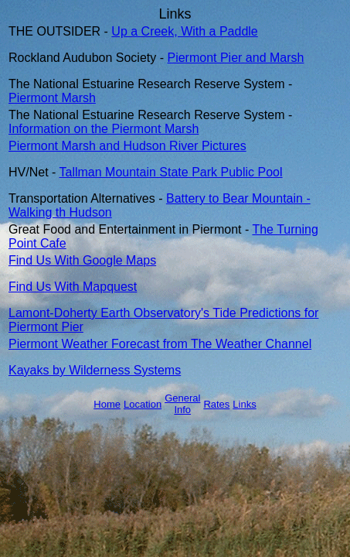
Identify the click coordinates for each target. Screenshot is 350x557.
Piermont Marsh (52, 97)
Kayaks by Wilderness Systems (94, 370)
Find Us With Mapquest (72, 286)
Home (107, 404)
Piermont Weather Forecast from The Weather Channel (159, 343)
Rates (216, 404)
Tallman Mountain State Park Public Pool (171, 172)
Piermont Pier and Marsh (235, 57)
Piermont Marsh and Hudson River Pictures (127, 145)
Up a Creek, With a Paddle (184, 31)
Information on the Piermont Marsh (103, 128)
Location (142, 404)
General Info (182, 403)
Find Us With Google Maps (82, 260)
